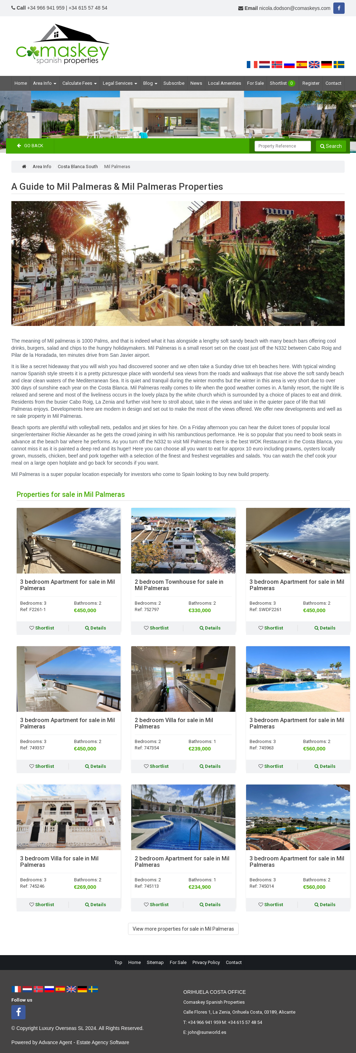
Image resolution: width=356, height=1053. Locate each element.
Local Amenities (224, 83)
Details (95, 628)
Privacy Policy (206, 962)
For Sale (255, 83)
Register (310, 83)
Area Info (44, 83)
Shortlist (282, 83)
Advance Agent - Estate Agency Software (84, 1042)
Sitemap (155, 962)
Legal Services (120, 83)
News (196, 83)
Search (331, 146)
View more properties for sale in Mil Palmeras (183, 929)
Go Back (30, 145)
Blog (150, 83)
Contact (333, 83)
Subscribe (173, 83)
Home (21, 83)
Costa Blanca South (78, 166)
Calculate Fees (79, 83)
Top (118, 962)
